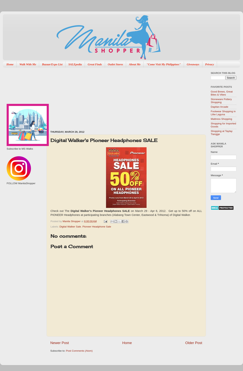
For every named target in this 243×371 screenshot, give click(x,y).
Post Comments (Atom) (79, 350)
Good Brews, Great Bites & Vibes (222, 93)
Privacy (209, 64)
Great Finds (95, 64)
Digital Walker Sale (70, 226)
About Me (134, 64)
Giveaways (193, 64)
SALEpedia (75, 64)
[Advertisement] (98, 97)
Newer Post (59, 343)
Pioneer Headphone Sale (96, 226)
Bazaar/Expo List (52, 64)
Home (10, 64)
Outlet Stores (115, 64)
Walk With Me (27, 64)
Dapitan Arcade (219, 106)
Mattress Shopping (221, 119)
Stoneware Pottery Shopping (221, 101)
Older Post (193, 343)
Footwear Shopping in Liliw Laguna (223, 113)
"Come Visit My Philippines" (163, 64)
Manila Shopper (72, 221)
